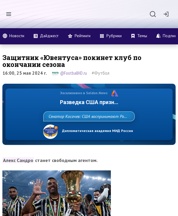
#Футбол (100, 73)
